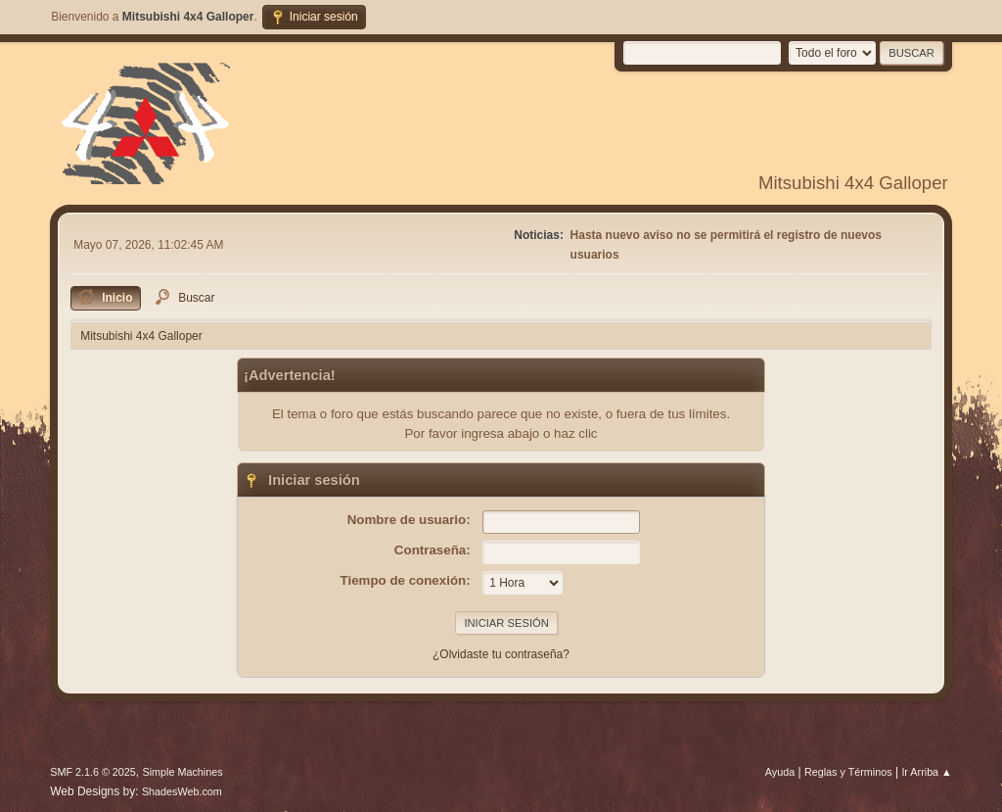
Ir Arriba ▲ (926, 772)
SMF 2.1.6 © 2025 (93, 772)
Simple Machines (183, 772)
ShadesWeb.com (182, 791)
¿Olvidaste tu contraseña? (501, 654)
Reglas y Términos (848, 772)
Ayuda (780, 772)
